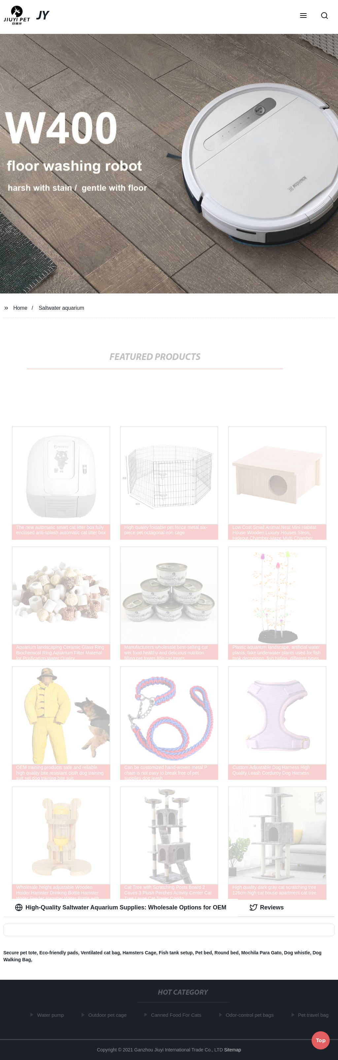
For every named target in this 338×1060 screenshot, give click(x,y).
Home (20, 308)
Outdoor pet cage (109, 1015)
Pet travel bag (314, 1015)
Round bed (227, 952)
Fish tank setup (176, 952)
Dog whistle (297, 952)
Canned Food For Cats (177, 1015)
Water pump (52, 1015)
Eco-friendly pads (58, 952)
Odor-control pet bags (251, 1015)
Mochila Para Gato (261, 952)
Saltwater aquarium (61, 308)
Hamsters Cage (139, 952)
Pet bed (203, 952)
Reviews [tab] (267, 907)
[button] (303, 16)
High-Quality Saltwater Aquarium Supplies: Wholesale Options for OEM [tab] (120, 907)
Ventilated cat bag (100, 952)
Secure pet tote (20, 952)
